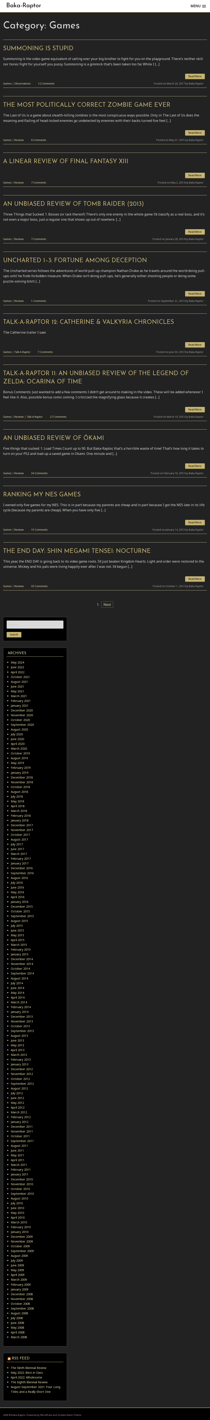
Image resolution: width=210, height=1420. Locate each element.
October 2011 (20, 1136)
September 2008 (22, 1308)
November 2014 (22, 964)
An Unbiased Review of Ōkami (53, 438)
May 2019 (17, 763)
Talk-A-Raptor (22, 352)
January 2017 (19, 863)
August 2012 (19, 1088)
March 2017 (19, 854)
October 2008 (20, 1304)
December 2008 (22, 1294)
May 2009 (17, 1270)
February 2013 (21, 1059)
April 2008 (17, 1332)
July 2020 (17, 734)
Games (7, 83)
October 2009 (20, 1246)
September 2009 (22, 1251)
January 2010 (19, 1232)
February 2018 (21, 816)
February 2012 (21, 1117)
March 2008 (19, 1337)
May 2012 (17, 1103)
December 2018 (22, 777)
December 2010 (22, 1179)
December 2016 (22, 868)
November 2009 (22, 1241)
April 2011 (17, 1160)
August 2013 (19, 1036)
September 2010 (22, 1194)
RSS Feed (21, 1358)
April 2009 (17, 1275)
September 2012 (22, 1084)
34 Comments (39, 473)
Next (107, 604)
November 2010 (22, 1184)
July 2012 (17, 1093)
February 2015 (21, 949)
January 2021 (19, 706)
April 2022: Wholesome (26, 1377)
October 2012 (20, 1079)
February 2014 (21, 1007)
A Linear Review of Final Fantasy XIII (65, 162)
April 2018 (17, 806)
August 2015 (19, 921)
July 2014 (17, 983)
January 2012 (19, 1122)
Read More (195, 76)
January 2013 (19, 1064)
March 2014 (19, 1002)
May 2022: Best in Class (27, 1373)
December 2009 (22, 1237)
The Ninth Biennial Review (28, 1368)
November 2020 (22, 715)
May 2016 (17, 892)
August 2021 (19, 682)
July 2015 (17, 926)
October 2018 (20, 787)
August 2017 (19, 839)
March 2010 (19, 1222)
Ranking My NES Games (42, 495)
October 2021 (20, 677)
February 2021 (21, 701)
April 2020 (17, 744)
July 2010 (17, 1203)
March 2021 (19, 696)
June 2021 (17, 686)
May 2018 (17, 801)
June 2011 (17, 1150)
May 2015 (17, 935)
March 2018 (19, 811)
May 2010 (17, 1213)
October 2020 (20, 720)
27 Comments (58, 417)
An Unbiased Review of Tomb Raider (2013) (73, 204)
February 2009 (21, 1285)
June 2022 (17, 667)
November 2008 (22, 1299)
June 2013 (17, 1040)
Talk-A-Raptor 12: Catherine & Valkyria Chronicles (88, 322)
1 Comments (38, 301)
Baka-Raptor (23, 5)
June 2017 (17, 849)
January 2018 (19, 820)
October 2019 (20, 753)
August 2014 (19, 978)
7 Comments (38, 182)
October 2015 (20, 911)
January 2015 (19, 954)
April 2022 (17, 672)
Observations (22, 83)
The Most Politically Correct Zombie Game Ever (86, 105)
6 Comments (38, 140)
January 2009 (19, 1289)
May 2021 (17, 691)
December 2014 (22, 959)
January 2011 (19, 1174)
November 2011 (22, 1131)
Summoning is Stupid (38, 49)
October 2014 (20, 969)
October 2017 (20, 835)
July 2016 (17, 883)
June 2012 (17, 1098)
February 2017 (21, 859)
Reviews (19, 140)
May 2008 (17, 1327)
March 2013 (19, 1055)
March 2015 (19, 945)
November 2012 (22, 1074)
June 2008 (17, 1323)
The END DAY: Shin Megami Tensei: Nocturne (77, 551)
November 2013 (22, 1021)
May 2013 (17, 1045)
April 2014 (17, 997)
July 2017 (17, 844)
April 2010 (17, 1217)
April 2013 (17, 1050)
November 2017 (22, 830)
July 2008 (17, 1318)
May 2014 (17, 993)
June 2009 (17, 1265)
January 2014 (19, 1012)
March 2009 (19, 1280)
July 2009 (17, 1260)
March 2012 (19, 1112)
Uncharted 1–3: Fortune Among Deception (75, 261)
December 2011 (22, 1127)
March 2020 (19, 748)
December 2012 (22, 1069)
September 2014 (22, 973)
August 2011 (19, 1146)
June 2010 (17, 1208)
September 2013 (22, 1031)
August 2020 (19, 729)
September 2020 (22, 725)
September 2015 (22, 916)
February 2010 (21, 1227)
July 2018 (17, 796)
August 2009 (19, 1256)
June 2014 (17, 988)
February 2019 (21, 768)
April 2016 (17, 897)
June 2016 (17, 887)
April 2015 (17, 940)
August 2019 (19, 758)
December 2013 (22, 1016)
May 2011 (17, 1155)
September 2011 (22, 1141)
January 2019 (19, 773)
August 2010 (19, 1198)
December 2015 (22, 906)
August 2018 (19, 792)
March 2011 (19, 1165)
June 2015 (17, 930)
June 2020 (17, 739)
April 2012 (17, 1107)
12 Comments (46, 83)
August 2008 (19, 1313)
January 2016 (19, 902)
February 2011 (21, 1170)
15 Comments (39, 529)
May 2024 (17, 662)
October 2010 (20, 1189)
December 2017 (22, 825)
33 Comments (39, 586)
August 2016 (19, 878)
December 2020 (22, 710)
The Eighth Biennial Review (29, 1382)
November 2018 (22, 782)
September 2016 (22, 873)
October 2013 (20, 1026)
